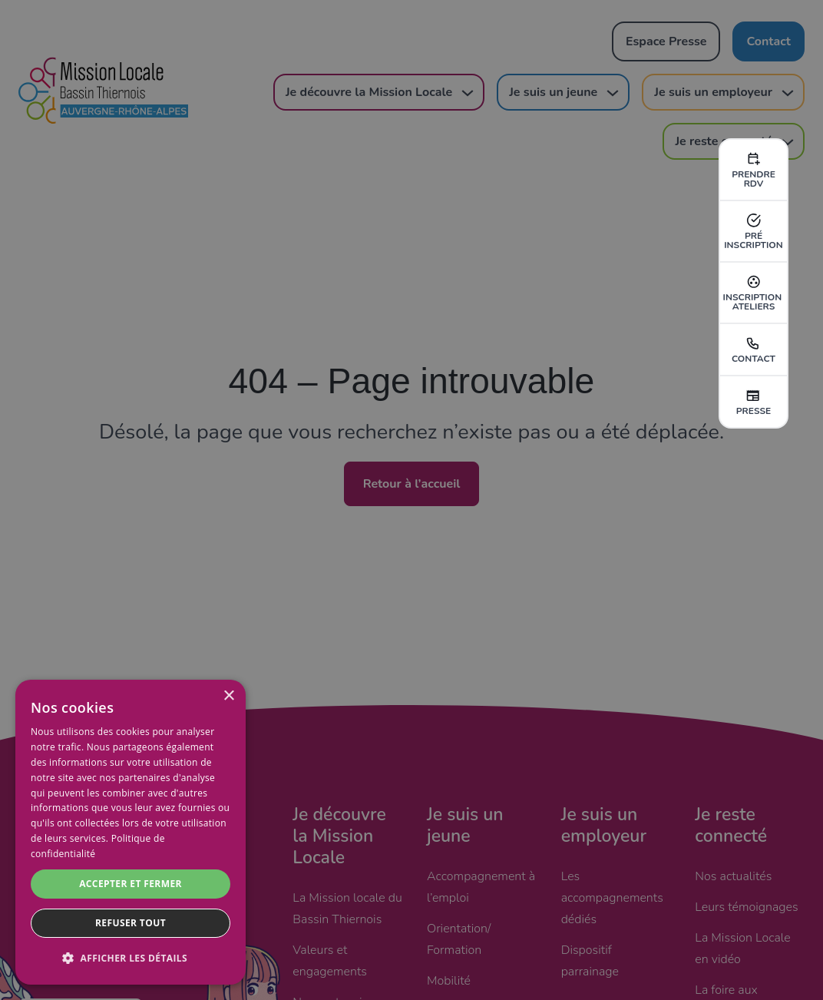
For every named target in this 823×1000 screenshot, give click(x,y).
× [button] (228, 696)
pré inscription (753, 231)
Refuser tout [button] (130, 922)
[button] (130, 958)
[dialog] (130, 832)
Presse (753, 402)
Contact (753, 349)
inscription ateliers (754, 292)
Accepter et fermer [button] (130, 883)
